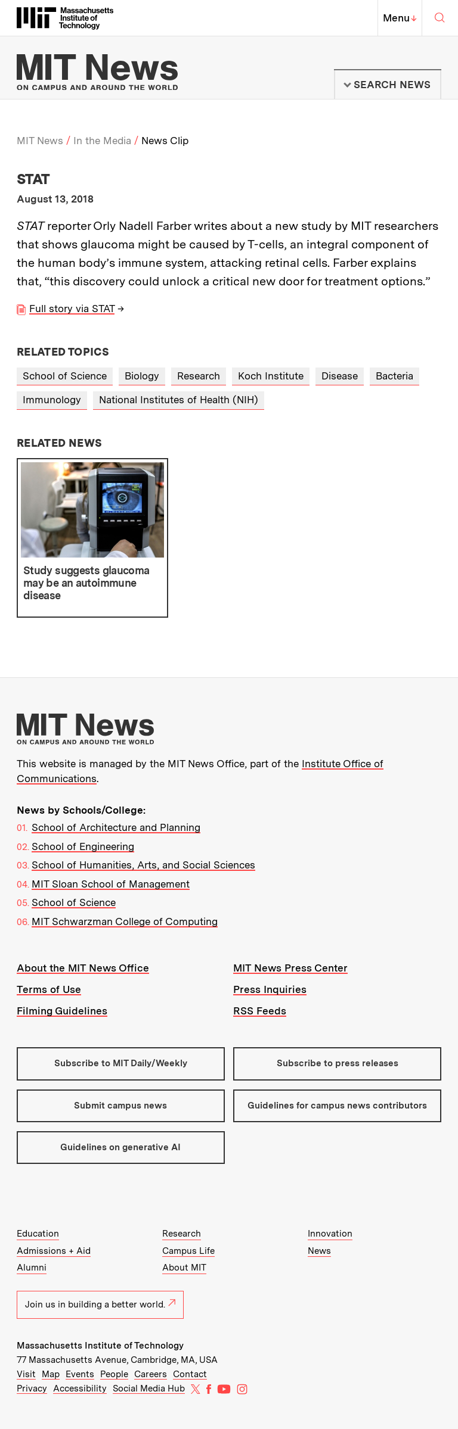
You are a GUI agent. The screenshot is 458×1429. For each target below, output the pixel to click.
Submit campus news (120, 1105)
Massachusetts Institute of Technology (100, 1345)
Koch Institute (271, 376)
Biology (142, 376)
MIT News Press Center (290, 968)
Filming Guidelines (62, 1011)
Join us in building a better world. (100, 1304)
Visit (26, 1374)
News (319, 1251)
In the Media (102, 141)
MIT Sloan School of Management (111, 884)
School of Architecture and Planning (116, 827)
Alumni (32, 1267)
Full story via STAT (71, 309)
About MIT (184, 1267)
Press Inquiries (270, 989)
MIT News (40, 141)
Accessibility (80, 1388)
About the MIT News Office (83, 968)
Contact (190, 1374)
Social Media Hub (149, 1388)
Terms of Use (49, 989)
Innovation (330, 1233)
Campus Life (188, 1251)
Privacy (32, 1388)
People (114, 1374)
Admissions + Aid (54, 1251)
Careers (150, 1374)
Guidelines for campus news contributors (337, 1105)
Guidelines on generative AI (120, 1147)
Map (51, 1374)
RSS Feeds (259, 1011)
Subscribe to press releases (337, 1063)
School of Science (65, 376)
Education (38, 1233)
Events (80, 1374)
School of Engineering (83, 846)
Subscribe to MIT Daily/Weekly (120, 1063)
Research (198, 376)
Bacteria (394, 376)
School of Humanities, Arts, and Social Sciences (143, 865)
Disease (339, 376)
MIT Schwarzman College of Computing (125, 921)
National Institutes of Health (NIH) (178, 400)
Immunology (52, 400)
